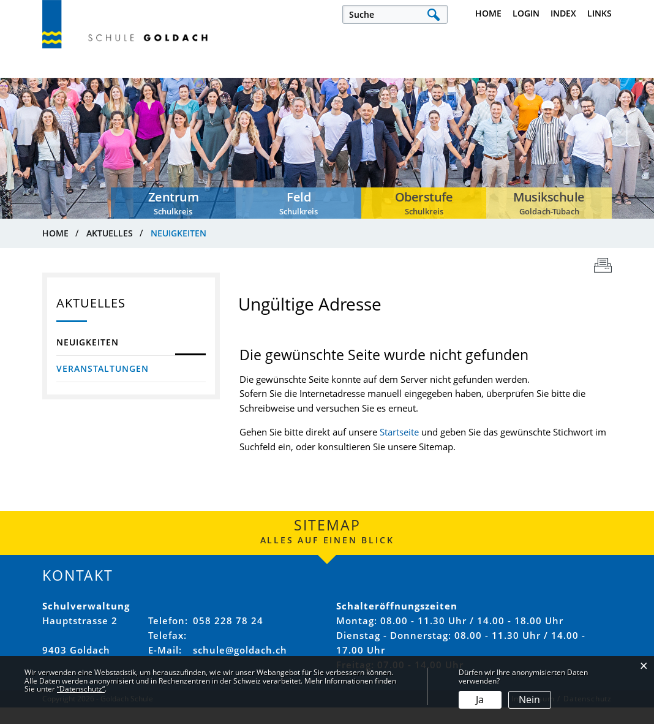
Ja (480, 699)
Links (599, 13)
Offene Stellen (203, 79)
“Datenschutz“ (81, 689)
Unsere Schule (304, 79)
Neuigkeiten (122, 357)
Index (563, 13)
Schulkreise (490, 79)
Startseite (399, 448)
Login (526, 13)
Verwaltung (399, 79)
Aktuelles (65, 79)
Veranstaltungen (102, 384)
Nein (529, 699)
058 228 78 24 (228, 637)
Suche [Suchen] (433, 14)
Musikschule (581, 79)
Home (488, 13)
